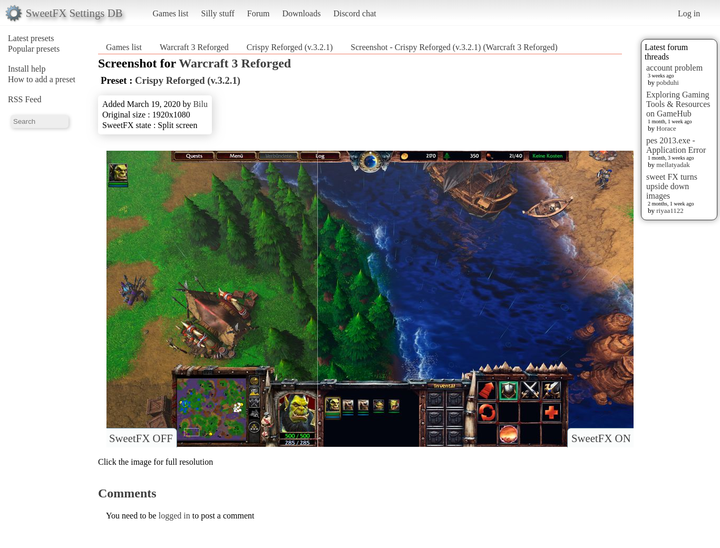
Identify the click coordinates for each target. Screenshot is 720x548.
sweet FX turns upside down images (671, 186)
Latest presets (31, 38)
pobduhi (667, 82)
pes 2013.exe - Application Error (676, 145)
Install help (27, 68)
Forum (258, 13)
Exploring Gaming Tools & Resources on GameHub (678, 104)
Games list (171, 13)
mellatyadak (673, 165)
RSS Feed (25, 99)
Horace (666, 128)
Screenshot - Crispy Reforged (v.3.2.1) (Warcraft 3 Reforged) (454, 47)
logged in (174, 515)
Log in (689, 13)
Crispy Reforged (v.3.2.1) (290, 47)
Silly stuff (218, 13)
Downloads (301, 13)
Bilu (200, 104)
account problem (674, 67)
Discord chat (354, 13)
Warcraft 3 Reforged (194, 47)
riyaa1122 (670, 210)
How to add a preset (41, 79)
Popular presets (34, 48)
